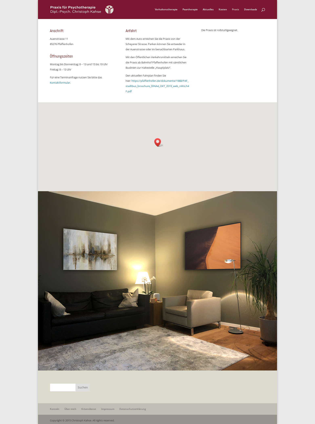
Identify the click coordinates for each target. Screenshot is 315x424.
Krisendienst (88, 409)
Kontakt (54, 409)
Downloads (250, 9)
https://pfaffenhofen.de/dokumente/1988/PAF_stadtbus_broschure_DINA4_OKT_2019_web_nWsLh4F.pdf (157, 86)
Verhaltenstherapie (166, 9)
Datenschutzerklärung (132, 409)
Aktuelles (208, 9)
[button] (159, 142)
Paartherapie (190, 9)
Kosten (223, 9)
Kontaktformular (60, 82)
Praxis (235, 9)
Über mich (70, 409)
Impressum (107, 409)
